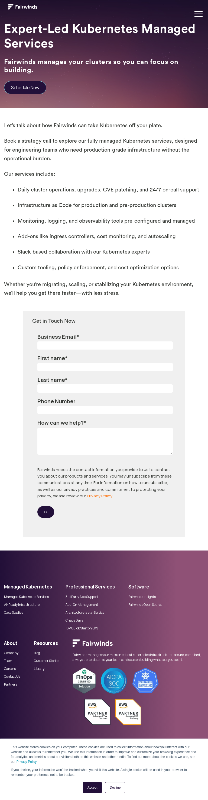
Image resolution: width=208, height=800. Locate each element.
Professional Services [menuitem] (90, 587)
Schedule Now (25, 88)
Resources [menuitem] (46, 643)
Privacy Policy (27, 762)
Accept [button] (92, 787)
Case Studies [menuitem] (13, 612)
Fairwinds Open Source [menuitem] (145, 605)
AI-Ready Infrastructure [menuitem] (22, 605)
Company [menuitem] (11, 653)
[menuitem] (138, 645)
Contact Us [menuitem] (12, 676)
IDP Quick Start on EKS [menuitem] (82, 628)
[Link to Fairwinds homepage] (22, 8)
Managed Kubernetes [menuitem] (28, 587)
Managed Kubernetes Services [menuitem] (26, 597)
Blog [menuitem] (37, 653)
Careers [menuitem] (10, 669)
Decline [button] (115, 787)
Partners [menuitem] (10, 684)
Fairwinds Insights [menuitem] (142, 597)
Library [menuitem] (39, 669)
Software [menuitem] (138, 587)
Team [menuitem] (8, 661)
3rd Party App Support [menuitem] (82, 597)
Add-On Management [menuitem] (82, 605)
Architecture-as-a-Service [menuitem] (85, 612)
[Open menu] (198, 12)
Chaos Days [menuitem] (74, 620)
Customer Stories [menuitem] (46, 661)
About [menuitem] (10, 643)
